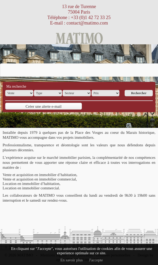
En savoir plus (71, 260)
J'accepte (96, 260)
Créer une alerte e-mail (44, 106)
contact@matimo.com (87, 23)
